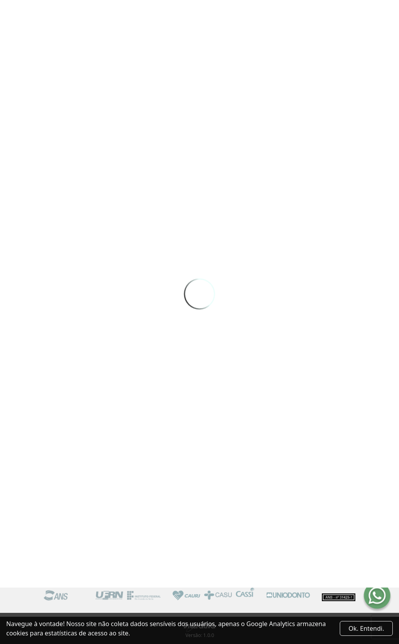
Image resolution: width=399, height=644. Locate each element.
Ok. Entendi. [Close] (366, 628)
